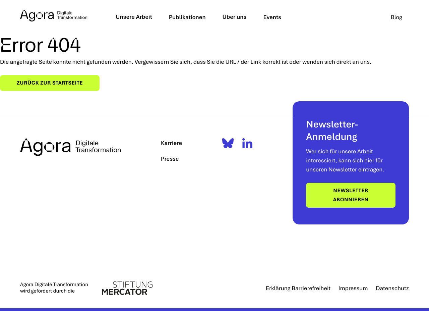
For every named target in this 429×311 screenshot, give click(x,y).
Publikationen (187, 17)
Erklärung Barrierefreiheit (298, 288)
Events (272, 17)
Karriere (171, 143)
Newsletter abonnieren (351, 195)
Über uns (235, 16)
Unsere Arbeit (134, 16)
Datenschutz (392, 288)
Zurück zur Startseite (50, 83)
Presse (170, 158)
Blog (396, 17)
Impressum (353, 288)
